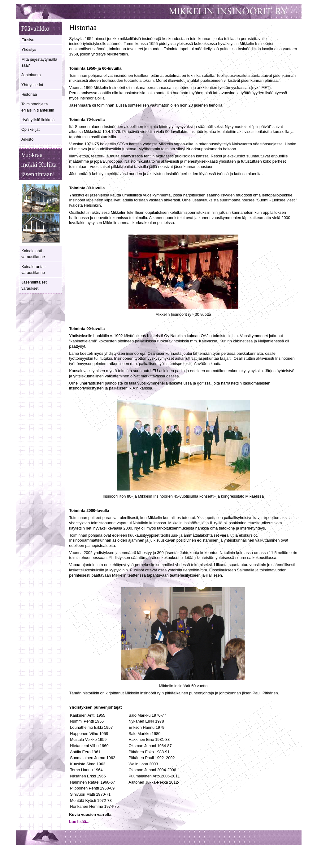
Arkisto (27, 139)
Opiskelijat (30, 129)
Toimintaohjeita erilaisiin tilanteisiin (37, 107)
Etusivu (27, 39)
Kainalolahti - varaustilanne (33, 254)
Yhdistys (28, 49)
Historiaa (29, 94)
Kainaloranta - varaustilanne (33, 269)
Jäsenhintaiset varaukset (34, 285)
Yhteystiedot (32, 84)
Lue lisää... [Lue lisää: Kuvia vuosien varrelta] (79, 821)
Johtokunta (31, 75)
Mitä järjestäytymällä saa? (39, 62)
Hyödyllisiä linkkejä (37, 119)
